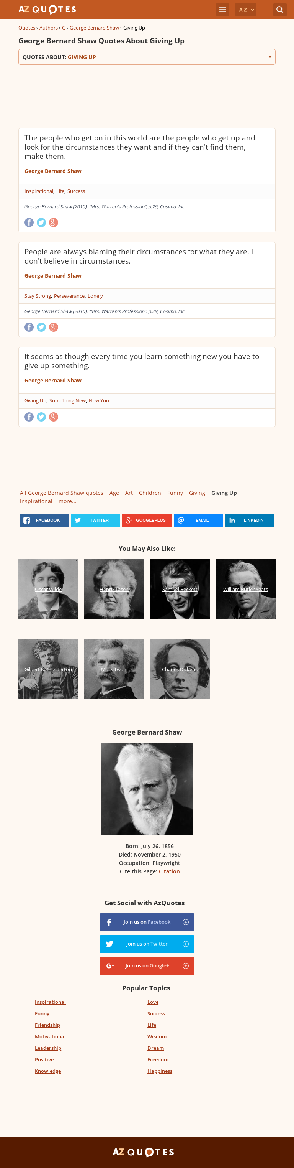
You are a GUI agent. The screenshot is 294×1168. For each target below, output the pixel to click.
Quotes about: (147, 56)
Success (76, 191)
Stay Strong (37, 295)
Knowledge (48, 1071)
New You (99, 400)
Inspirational (38, 191)
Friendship (47, 1024)
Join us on (147, 921)
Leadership (48, 1047)
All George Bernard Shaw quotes (61, 492)
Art (129, 492)
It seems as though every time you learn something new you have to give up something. (141, 361)
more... (68, 501)
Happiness (159, 1071)
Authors (48, 27)
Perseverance (69, 295)
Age (114, 492)
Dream (155, 1047)
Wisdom (157, 1036)
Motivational (50, 1036)
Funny (175, 492)
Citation (169, 871)
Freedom (157, 1059)
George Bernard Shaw (94, 27)
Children (150, 492)
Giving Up (35, 400)
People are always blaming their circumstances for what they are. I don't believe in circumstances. (138, 256)
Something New (67, 400)
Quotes (26, 27)
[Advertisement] (147, 95)
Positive (44, 1059)
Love (152, 1001)
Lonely (95, 295)
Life (60, 191)
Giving (197, 492)
